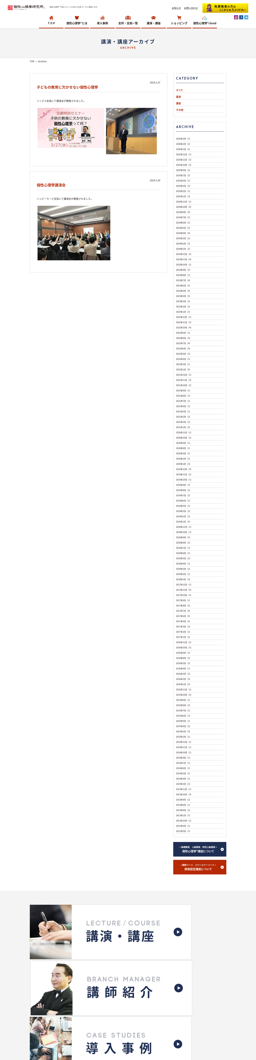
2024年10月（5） (184, 206)
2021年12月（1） (184, 374)
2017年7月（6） (183, 610)
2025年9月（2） (183, 170)
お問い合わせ (191, 8)
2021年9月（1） (183, 390)
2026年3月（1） (183, 138)
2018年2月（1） (183, 574)
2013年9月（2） (183, 799)
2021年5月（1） (183, 411)
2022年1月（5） (183, 369)
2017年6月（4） (183, 616)
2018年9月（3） (183, 537)
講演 (178, 97)
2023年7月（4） (183, 280)
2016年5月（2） (183, 663)
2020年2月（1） (183, 458)
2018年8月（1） (183, 542)
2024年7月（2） (183, 217)
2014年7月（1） (183, 762)
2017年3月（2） (183, 626)
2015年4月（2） (183, 726)
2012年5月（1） (183, 831)
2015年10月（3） (184, 694)
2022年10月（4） (184, 327)
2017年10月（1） (184, 595)
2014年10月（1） (184, 752)
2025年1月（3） (183, 196)
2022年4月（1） (183, 358)
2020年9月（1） (183, 442)
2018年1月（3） (183, 579)
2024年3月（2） (183, 238)
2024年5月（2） (183, 227)
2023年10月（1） (184, 264)
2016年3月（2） (183, 673)
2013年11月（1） (184, 789)
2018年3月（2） (183, 568)
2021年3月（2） (183, 416)
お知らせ (176, 8)
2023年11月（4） (184, 259)
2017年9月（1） (183, 600)
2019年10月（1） (184, 479)
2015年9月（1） (183, 699)
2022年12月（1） (184, 317)
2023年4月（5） (183, 296)
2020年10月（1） (184, 437)
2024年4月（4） (183, 233)
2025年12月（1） (184, 154)
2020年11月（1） (184, 432)
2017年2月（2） (183, 631)
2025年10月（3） (184, 164)
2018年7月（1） (183, 547)
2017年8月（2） (183, 605)
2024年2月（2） (183, 243)
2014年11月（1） (184, 747)
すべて (179, 90)
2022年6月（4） (183, 348)
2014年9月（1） (183, 757)
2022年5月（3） (183, 353)
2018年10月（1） (184, 532)
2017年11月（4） (184, 589)
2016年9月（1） (183, 652)
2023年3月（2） (183, 301)
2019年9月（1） (183, 484)
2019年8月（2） (183, 490)
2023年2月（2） (183, 306)
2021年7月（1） (183, 400)
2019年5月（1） (183, 505)
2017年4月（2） (183, 621)
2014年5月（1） (183, 773)
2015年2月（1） (183, 736)
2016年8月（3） (183, 658)
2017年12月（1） (184, 584)
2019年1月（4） (183, 521)
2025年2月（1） (183, 191)
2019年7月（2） (183, 495)
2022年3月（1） (183, 364)
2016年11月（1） (184, 642)
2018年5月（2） (183, 558)
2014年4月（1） (183, 778)
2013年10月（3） (184, 794)
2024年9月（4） (183, 212)
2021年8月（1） (183, 395)
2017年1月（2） (183, 637)
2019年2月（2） (183, 516)
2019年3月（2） (183, 511)
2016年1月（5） (183, 684)
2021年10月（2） (184, 385)
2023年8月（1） (183, 275)
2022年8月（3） (183, 338)
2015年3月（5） (183, 731)
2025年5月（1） (183, 180)
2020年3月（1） (183, 453)
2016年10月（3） (184, 647)
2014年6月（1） (183, 768)
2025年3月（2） (183, 185)
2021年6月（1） (183, 406)
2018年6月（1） (183, 553)
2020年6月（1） (183, 448)
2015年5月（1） (183, 720)
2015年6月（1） (183, 715)
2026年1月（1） (183, 149)
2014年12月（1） (184, 741)
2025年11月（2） (184, 159)
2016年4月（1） (183, 668)
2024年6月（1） (183, 222)
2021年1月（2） (183, 427)
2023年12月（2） (184, 254)
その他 (179, 110)
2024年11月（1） (184, 201)
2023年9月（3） (183, 269)
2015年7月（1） (183, 710)
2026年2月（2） (183, 143)
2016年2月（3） (183, 678)
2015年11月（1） (184, 689)
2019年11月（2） (184, 474)
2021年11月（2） (184, 379)
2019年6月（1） (183, 500)
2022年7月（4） (183, 343)
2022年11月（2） (184, 322)
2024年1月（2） (183, 248)
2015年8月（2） (183, 705)
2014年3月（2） (183, 783)
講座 (178, 103)
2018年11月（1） (184, 526)
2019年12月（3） (184, 469)
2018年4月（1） (183, 563)
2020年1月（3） (183, 463)
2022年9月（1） (183, 332)
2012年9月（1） (183, 825)
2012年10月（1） (184, 820)
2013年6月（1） (183, 804)
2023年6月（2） (183, 285)
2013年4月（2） (183, 810)
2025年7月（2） (183, 175)
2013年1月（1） (183, 815)
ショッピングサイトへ (126, 980)
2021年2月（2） (183, 421)
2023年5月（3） (183, 290)
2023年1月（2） (183, 311)
